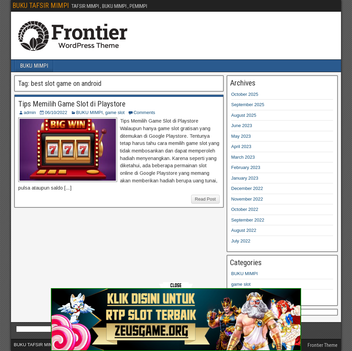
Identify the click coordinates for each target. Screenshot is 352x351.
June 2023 (241, 125)
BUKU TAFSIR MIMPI (40, 5)
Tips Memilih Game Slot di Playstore (71, 104)
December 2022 (247, 188)
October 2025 (244, 94)
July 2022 (241, 241)
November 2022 (247, 199)
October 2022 (244, 209)
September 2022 (247, 220)
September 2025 (247, 104)
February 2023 (246, 167)
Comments (144, 112)
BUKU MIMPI (34, 66)
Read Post (205, 199)
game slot (114, 112)
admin (30, 112)
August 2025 (243, 115)
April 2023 (241, 146)
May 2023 (241, 136)
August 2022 (243, 230)
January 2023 (244, 178)
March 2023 (243, 157)
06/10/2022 (56, 112)
